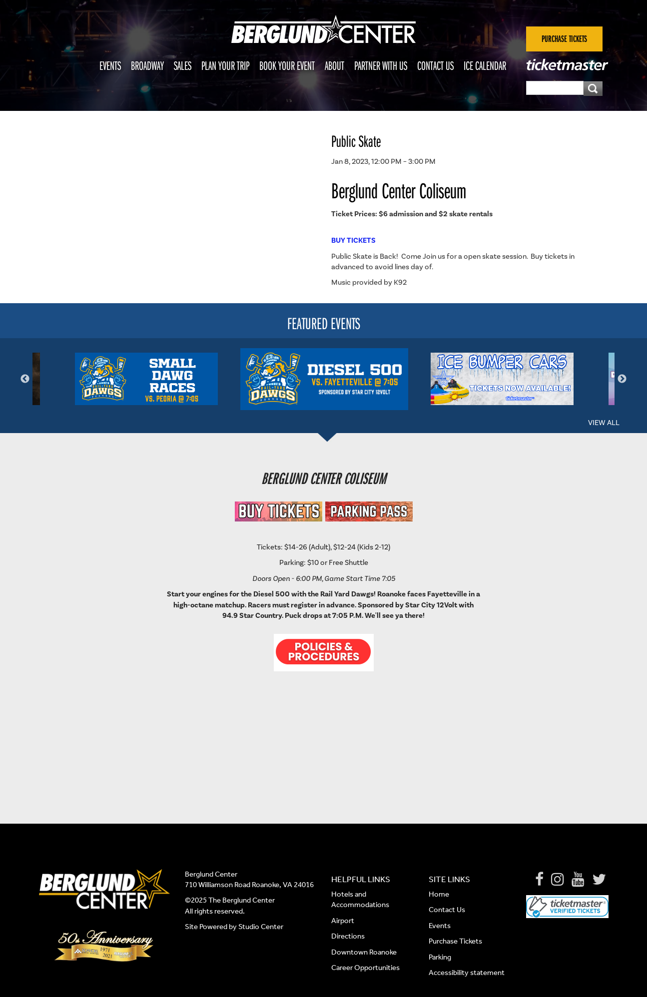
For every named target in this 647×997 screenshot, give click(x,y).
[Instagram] (557, 880)
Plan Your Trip (225, 65)
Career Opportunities (365, 967)
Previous (25, 379)
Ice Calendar (485, 65)
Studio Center (260, 926)
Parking (440, 957)
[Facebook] (539, 880)
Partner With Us (380, 65)
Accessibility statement (467, 972)
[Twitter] (599, 880)
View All (604, 422)
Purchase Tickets (455, 941)
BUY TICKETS (353, 240)
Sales (182, 65)
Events (110, 65)
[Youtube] (578, 880)
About (334, 65)
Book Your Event (287, 65)
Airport (342, 920)
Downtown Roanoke (364, 952)
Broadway (147, 65)
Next (622, 379)
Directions (348, 936)
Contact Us (435, 65)
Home (439, 894)
